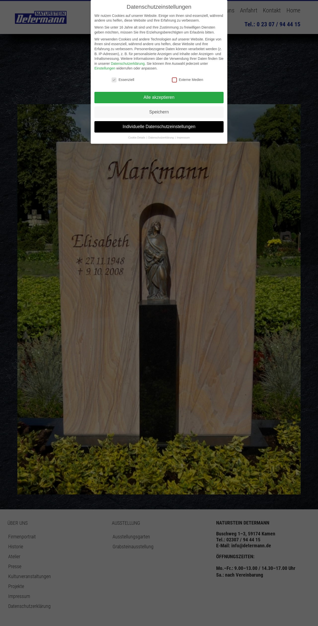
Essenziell (123, 79)
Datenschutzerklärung (128, 64)
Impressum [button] (183, 137)
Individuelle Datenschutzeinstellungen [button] (159, 126)
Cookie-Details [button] (137, 137)
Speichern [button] (159, 111)
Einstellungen (104, 68)
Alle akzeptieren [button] (159, 97)
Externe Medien (187, 79)
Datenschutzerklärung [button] (161, 137)
